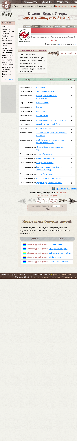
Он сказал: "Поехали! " (59, 261)
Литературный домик (37, 244)
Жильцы (71, 26)
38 (52, 199)
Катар (39, 107)
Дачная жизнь (55, 244)
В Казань (40, 111)
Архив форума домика (66, 188)
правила (37, 277)
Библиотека (60, 26)
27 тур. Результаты (44, 174)
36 (38, 201)
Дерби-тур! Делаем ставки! (49, 182)
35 (42, 201)
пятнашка (40, 87)
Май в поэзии (55, 257)
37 (56, 199)
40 (43, 199)
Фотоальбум (46, 26)
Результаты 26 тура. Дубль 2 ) (49, 178)
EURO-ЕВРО (42, 115)
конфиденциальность (51, 277)
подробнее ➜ (8, 79)
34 (46, 201)
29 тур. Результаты (44, 154)
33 (51, 201)
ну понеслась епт (44, 128)
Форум (35, 26)
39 (48, 199)
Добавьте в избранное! (60, 275)
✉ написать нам (69, 277)
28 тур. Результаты (44, 162)
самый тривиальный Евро (48, 124)
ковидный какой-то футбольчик (51, 120)
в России (27, 277)
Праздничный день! (58, 248)
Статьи (27, 26)
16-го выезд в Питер (45, 91)
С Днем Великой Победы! (60, 253)
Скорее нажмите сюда (65, 6)
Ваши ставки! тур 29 (45, 158)
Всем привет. (42, 103)
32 (55, 201)
